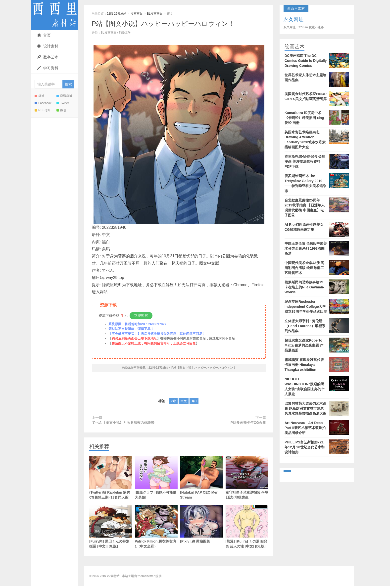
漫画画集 (137, 13)
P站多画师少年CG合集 (248, 423)
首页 (44, 35)
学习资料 (47, 68)
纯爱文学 (125, 32)
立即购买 (141, 315)
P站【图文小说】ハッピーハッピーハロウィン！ (163, 23)
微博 (39, 96)
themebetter (146, 576)
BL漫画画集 (155, 13)
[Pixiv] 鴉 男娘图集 (201, 524)
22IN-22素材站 (54, 15)
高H (194, 401)
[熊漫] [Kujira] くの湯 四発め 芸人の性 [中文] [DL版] (247, 526)
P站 (173, 401)
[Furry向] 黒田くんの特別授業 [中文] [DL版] (110, 526)
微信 (61, 110)
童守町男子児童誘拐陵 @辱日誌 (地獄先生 (247, 477)
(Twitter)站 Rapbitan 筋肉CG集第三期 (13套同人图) (110, 477)
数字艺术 (47, 57)
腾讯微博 (64, 96)
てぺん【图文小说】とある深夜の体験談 (123, 423)
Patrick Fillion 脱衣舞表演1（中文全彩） (156, 526)
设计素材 (47, 46)
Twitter (62, 103)
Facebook (43, 103)
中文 (184, 401)
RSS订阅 (42, 110)
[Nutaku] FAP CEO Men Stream (201, 477)
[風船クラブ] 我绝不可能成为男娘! (156, 477)
